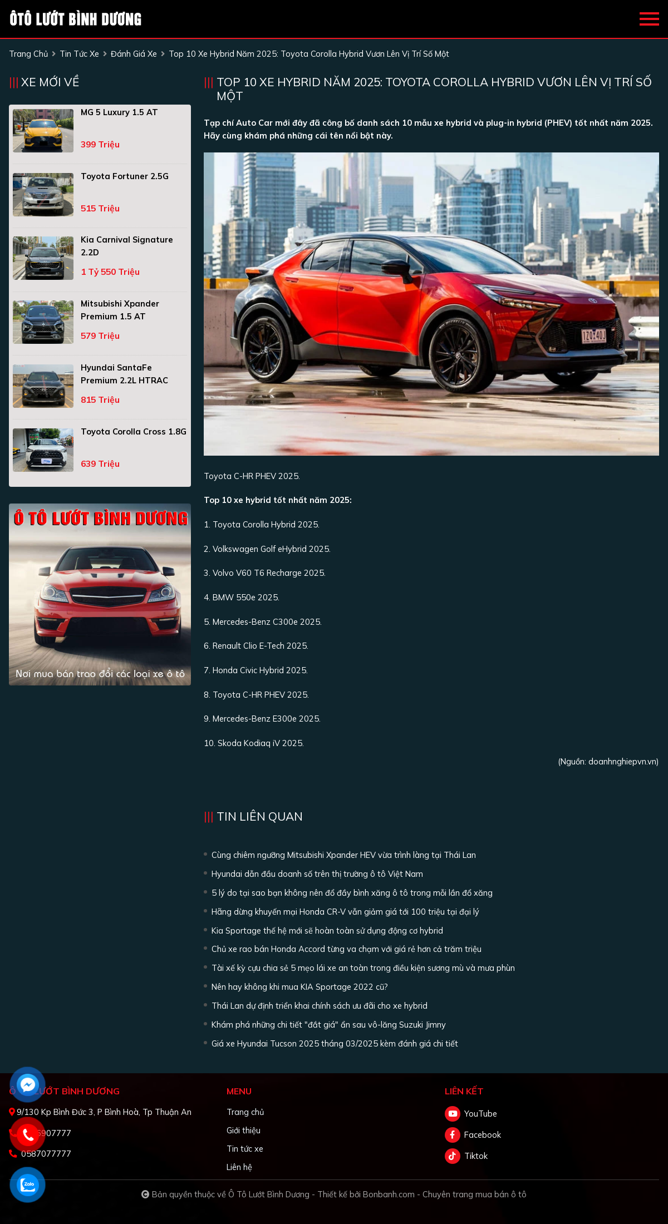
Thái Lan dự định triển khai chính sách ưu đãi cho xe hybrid (320, 1005)
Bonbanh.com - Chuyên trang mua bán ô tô (445, 1194)
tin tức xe (79, 53)
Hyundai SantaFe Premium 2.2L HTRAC (124, 374)
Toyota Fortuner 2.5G (125, 176)
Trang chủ (245, 1112)
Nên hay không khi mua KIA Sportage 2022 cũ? (300, 986)
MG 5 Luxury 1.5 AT (119, 112)
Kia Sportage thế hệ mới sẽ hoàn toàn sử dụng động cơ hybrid (327, 930)
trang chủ (28, 53)
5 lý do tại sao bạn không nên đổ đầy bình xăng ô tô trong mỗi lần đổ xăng (352, 892)
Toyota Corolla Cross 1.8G (133, 431)
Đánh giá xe (134, 53)
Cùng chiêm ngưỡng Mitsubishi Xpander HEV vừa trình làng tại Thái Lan (344, 855)
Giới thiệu (244, 1130)
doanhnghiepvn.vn (622, 761)
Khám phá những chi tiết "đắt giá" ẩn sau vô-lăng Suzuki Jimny (329, 1024)
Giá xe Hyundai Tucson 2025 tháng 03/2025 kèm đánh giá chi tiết (335, 1043)
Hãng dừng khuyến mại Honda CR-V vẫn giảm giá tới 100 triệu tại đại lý (345, 911)
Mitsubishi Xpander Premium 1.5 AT (120, 310)
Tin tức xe (245, 1148)
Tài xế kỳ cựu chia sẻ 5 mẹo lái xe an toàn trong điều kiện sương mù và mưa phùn (363, 968)
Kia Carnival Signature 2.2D (127, 246)
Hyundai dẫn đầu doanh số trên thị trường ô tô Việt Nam (317, 873)
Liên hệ (239, 1167)
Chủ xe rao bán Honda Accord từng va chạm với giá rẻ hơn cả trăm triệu (347, 949)
